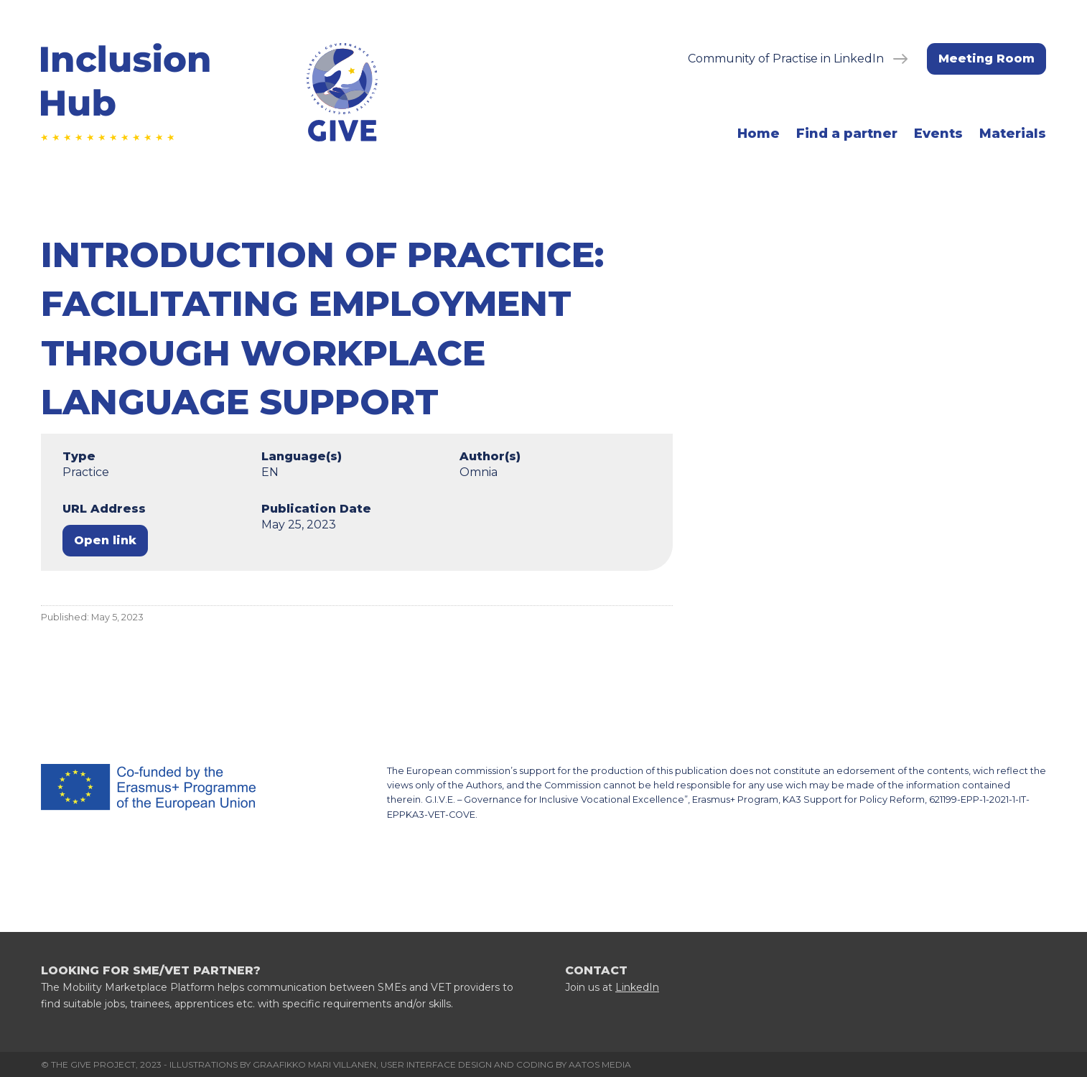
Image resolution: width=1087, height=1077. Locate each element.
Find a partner (846, 133)
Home (758, 133)
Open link (105, 540)
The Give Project (93, 1064)
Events (938, 133)
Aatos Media (600, 1064)
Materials (1012, 133)
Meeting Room (986, 58)
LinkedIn (637, 987)
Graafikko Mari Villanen (314, 1064)
